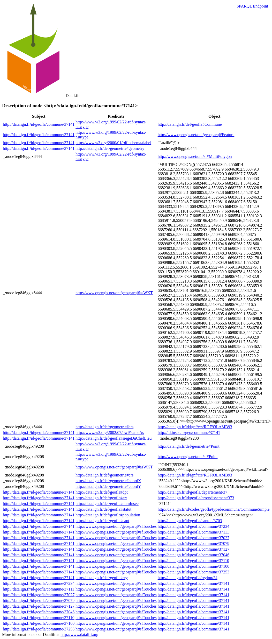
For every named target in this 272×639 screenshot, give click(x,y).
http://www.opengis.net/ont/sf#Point (188, 456)
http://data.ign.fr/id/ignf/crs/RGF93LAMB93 (195, 427)
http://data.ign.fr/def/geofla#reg (101, 577)
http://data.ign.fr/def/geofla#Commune (190, 124)
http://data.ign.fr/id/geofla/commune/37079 (193, 543)
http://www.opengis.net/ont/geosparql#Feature (196, 134)
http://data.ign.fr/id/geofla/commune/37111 (193, 532)
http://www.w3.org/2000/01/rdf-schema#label (113, 143)
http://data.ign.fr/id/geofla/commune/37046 (193, 555)
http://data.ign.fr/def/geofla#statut (103, 509)
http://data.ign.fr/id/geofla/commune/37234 (193, 526)
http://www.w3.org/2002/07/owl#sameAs (109, 432)
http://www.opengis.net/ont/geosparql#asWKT (114, 293)
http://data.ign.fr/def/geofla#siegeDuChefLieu (113, 438)
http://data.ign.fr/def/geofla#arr (101, 498)
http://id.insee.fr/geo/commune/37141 (189, 432)
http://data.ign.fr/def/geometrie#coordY (108, 486)
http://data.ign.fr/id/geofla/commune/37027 (193, 538)
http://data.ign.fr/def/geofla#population (107, 515)
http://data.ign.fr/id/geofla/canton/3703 (190, 520)
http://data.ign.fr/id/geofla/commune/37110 (193, 560)
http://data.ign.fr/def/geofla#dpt (101, 492)
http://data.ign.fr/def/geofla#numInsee (106, 503)
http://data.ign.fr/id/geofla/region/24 (187, 577)
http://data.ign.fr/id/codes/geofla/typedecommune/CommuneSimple (214, 509)
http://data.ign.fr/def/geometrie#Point (189, 446)
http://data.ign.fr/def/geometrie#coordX (108, 481)
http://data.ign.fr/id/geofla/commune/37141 (38, 124)
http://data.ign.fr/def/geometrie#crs (104, 427)
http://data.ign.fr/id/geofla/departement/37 (192, 492)
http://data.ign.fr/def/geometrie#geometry (109, 148)
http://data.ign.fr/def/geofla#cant (102, 520)
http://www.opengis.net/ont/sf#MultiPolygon (195, 156)
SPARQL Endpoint (252, 6)
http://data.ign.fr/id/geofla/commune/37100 (193, 566)
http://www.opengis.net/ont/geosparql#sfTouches (115, 526)
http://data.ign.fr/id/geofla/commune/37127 (193, 549)
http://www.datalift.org (79, 634)
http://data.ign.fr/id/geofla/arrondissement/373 (196, 498)
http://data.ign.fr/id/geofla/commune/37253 (193, 572)
